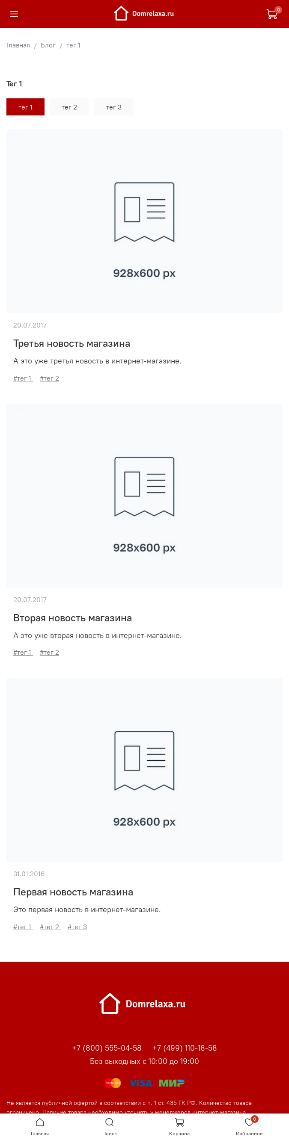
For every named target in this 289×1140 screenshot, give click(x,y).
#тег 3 (77, 926)
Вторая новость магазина (72, 617)
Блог (48, 45)
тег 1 (25, 107)
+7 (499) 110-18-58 (184, 1048)
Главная (18, 45)
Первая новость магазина (73, 891)
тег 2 (69, 107)
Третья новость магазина (71, 343)
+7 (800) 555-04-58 (107, 1048)
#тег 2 (49, 378)
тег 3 (114, 107)
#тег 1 (23, 378)
